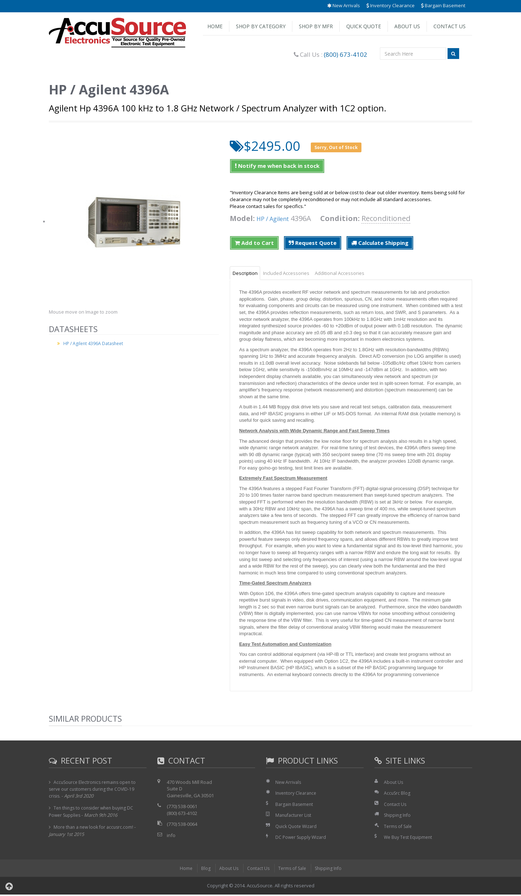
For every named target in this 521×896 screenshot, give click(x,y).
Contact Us (449, 26)
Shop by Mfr (316, 26)
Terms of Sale (399, 827)
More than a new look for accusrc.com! (96, 828)
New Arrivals (343, 5)
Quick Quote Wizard (297, 827)
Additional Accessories (355, 273)
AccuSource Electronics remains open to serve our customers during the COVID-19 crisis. (95, 790)
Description (248, 273)
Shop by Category (260, 26)
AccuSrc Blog (397, 794)
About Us (407, 26)
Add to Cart (254, 242)
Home (215, 26)
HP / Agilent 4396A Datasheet (95, 343)
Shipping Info (398, 816)
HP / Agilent (277, 218)
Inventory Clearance (391, 5)
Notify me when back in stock (277, 165)
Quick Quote (363, 26)
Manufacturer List (294, 816)
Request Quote (312, 242)
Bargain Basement (443, 5)
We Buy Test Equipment (410, 838)
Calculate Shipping (379, 242)
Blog (202, 869)
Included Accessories (295, 273)
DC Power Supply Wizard (302, 838)
